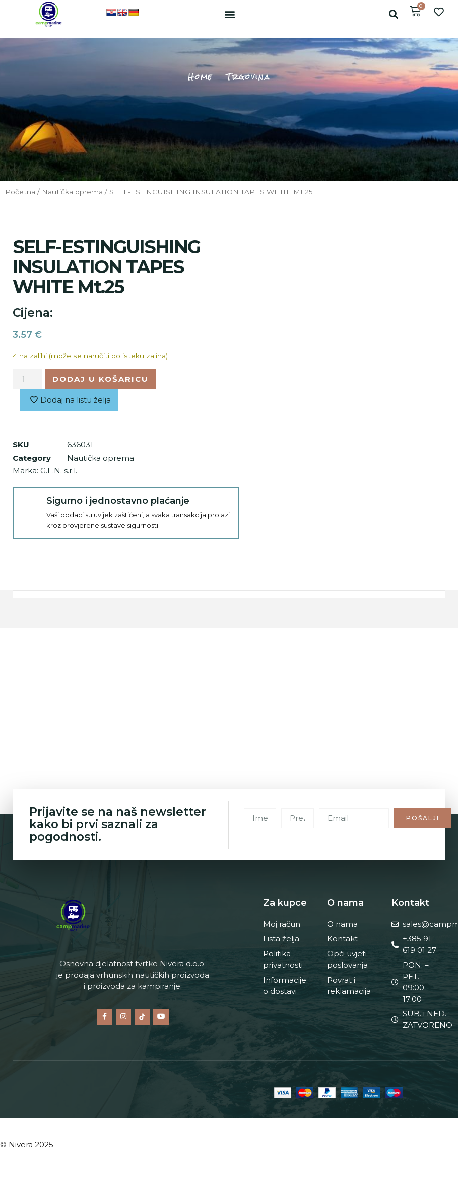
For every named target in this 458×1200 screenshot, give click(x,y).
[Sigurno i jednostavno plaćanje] (30, 504)
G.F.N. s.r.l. (58, 470)
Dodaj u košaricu (100, 379)
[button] (229, 14)
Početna (20, 192)
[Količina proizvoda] (27, 379)
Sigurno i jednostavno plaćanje (117, 500)
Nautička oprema (72, 192)
